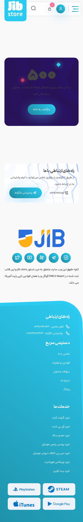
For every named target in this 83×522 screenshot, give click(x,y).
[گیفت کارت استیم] (59, 489)
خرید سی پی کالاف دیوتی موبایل (51, 453)
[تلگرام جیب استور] (54, 258)
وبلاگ (66, 389)
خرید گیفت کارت (61, 418)
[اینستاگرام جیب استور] (66, 258)
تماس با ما (64, 354)
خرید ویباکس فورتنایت (57, 462)
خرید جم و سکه (61, 435)
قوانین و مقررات (61, 363)
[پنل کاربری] (60, 8)
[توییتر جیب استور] (17, 258)
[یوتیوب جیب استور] (29, 258)
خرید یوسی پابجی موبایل (56, 444)
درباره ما (65, 380)
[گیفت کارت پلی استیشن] (24, 489)
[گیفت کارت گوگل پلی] (59, 504)
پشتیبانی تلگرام (26, 193)
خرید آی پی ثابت (61, 426)
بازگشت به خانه (41, 109)
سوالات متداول (61, 372)
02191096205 (59, 193)
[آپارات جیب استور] (41, 258)
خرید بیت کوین (61, 471)
